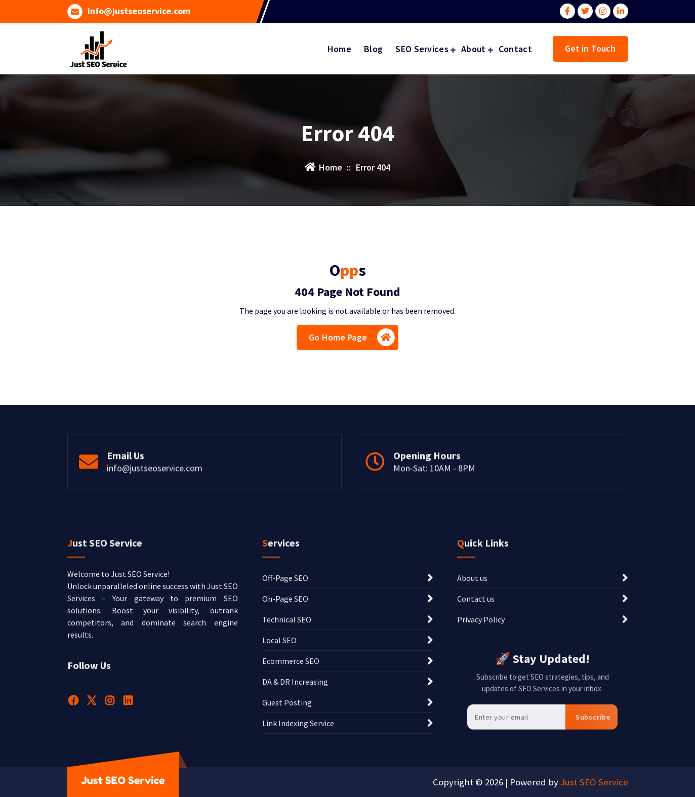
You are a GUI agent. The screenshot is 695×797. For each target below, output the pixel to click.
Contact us (476, 678)
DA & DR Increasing (295, 761)
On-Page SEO (285, 678)
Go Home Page (352, 337)
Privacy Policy (481, 698)
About (473, 49)
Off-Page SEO (285, 657)
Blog (373, 49)
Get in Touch (590, 48)
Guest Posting (287, 781)
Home (339, 49)
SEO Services (421, 49)
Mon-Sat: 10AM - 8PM (434, 490)
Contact (515, 49)
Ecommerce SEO (290, 740)
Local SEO (279, 719)
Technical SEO (286, 698)
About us (472, 657)
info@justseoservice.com (139, 11)
